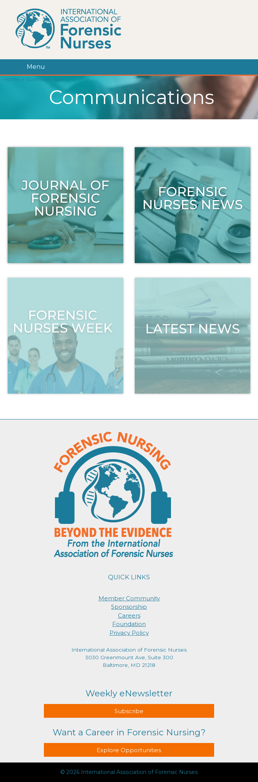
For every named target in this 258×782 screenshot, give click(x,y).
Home (11, 79)
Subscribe (129, 711)
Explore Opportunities (129, 750)
